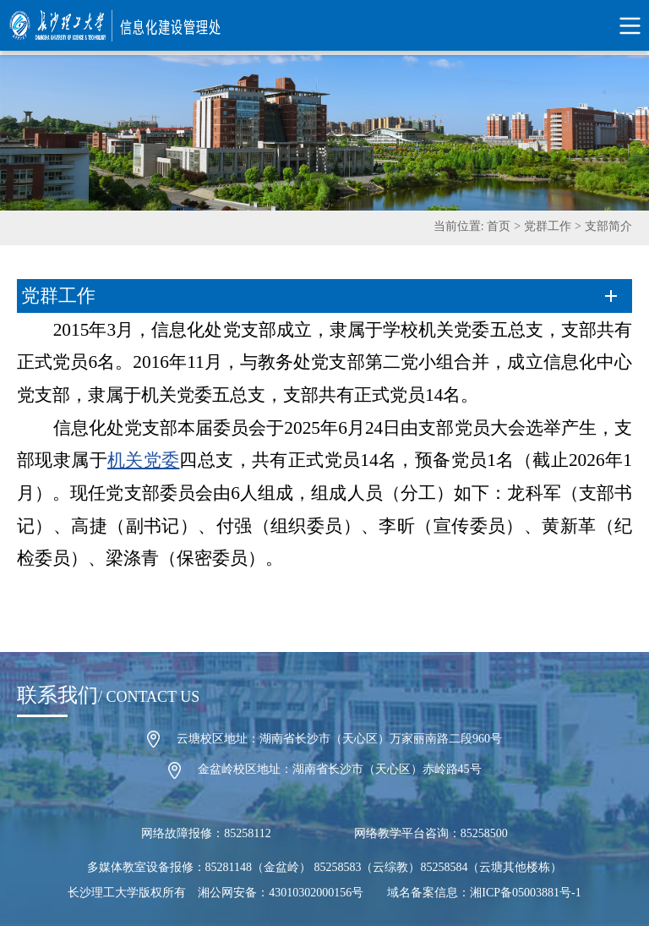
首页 (498, 226)
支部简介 (608, 226)
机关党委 (143, 460)
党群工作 (547, 226)
